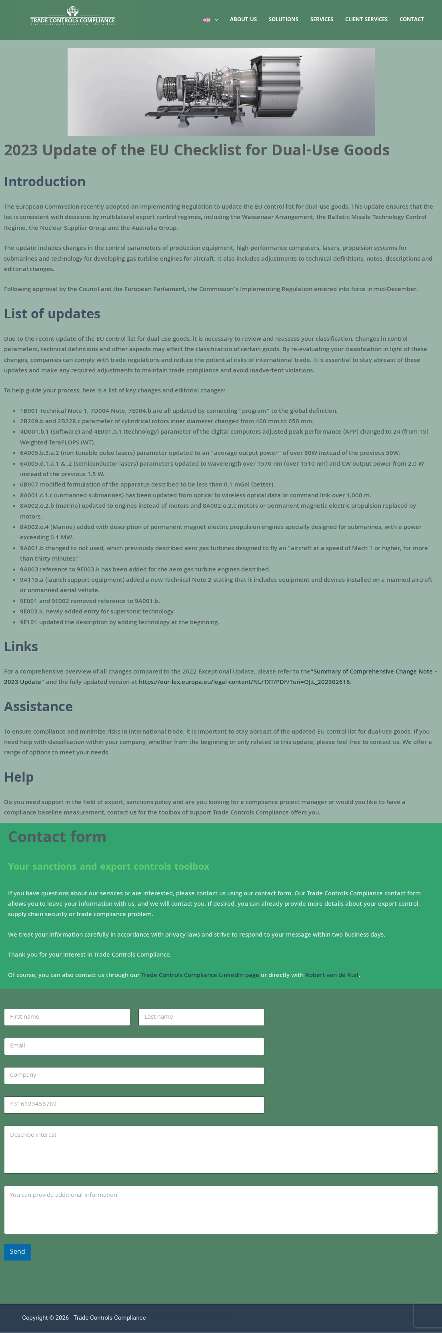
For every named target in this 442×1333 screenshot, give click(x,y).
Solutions (283, 20)
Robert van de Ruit (332, 976)
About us (243, 20)
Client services (366, 20)
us (133, 813)
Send (17, 1252)
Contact (412, 20)
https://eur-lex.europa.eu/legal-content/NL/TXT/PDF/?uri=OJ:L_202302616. (245, 683)
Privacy (159, 1318)
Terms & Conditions (200, 1318)
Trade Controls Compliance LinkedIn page (200, 976)
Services (321, 20)
